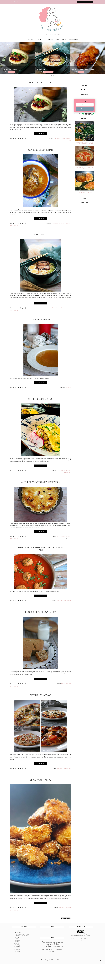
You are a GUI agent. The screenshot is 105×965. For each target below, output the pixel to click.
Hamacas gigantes (52, 932)
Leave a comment (14, 226)
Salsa (47, 950)
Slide (70, 141)
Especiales (59, 769)
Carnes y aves (11, 72)
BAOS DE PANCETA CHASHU (9, 70)
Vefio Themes (60, 960)
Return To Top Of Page (52, 962)
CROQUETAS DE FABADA (40, 780)
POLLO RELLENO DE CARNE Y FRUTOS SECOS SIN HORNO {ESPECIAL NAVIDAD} (84, 144)
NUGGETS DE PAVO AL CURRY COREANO (83, 70)
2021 (16, 931)
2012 (16, 951)
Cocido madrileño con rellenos (85, 193)
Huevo (69, 471)
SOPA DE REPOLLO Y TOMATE (40, 150)
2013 (16, 950)
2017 (16, 944)
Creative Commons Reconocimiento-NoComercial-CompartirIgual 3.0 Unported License (81, 939)
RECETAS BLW (40, 39)
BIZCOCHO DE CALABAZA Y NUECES (40, 613)
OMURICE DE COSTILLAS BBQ (40, 400)
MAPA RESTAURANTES (73, 39)
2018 (16, 942)
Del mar (61, 947)
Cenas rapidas (55, 224)
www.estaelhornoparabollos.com (78, 936)
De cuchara (61, 224)
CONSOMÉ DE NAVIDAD (40, 320)
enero (18, 937)
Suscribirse (84, 109)
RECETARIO (30, 39)
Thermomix (68, 684)
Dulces (63, 684)
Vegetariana (67, 224)
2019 (16, 941)
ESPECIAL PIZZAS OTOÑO (40, 696)
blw (58, 601)
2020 (16, 939)
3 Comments (13, 141)
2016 (16, 945)
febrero (18, 933)
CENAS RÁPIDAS (50, 39)
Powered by (84, 115)
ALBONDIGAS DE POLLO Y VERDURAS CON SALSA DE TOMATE (40, 549)
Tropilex (52, 931)
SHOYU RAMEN (41, 70)
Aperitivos (81, 72)
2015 (16, 947)
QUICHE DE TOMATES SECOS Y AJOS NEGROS (40, 483)
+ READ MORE (40, 134)
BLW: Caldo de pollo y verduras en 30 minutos (84, 168)
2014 (16, 948)
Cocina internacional (48, 72)
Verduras (69, 225)
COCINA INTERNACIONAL (61, 39)
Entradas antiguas (66, 919)
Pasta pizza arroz (67, 473)
